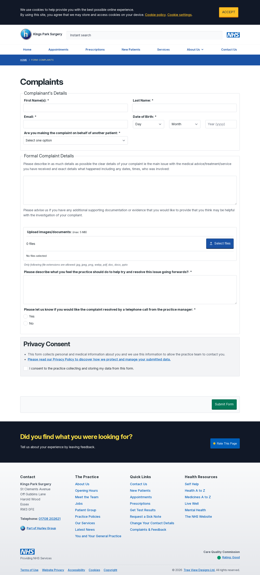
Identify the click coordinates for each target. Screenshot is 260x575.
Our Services (85, 523)
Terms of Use (29, 570)
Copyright (110, 570)
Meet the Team (86, 497)
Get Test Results (143, 510)
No (31, 323)
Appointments (58, 49)
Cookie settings (179, 15)
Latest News (85, 529)
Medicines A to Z (198, 497)
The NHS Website (198, 516)
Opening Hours (86, 490)
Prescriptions (95, 49)
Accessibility (76, 570)
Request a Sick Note (145, 516)
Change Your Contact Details (152, 523)
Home (27, 49)
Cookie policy (155, 15)
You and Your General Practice (98, 536)
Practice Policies (87, 516)
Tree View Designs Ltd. (199, 570)
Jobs (79, 503)
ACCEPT (228, 12)
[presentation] (47, 386)
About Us (195, 49)
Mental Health (195, 510)
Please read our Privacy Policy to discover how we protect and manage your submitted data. (99, 359)
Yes (31, 316)
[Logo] (41, 34)
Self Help (192, 484)
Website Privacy (53, 570)
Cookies (94, 570)
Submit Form (224, 404)
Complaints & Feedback (148, 529)
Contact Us (229, 49)
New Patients (131, 49)
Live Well (192, 503)
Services (163, 49)
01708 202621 (49, 519)
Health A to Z (195, 490)
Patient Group (85, 510)
